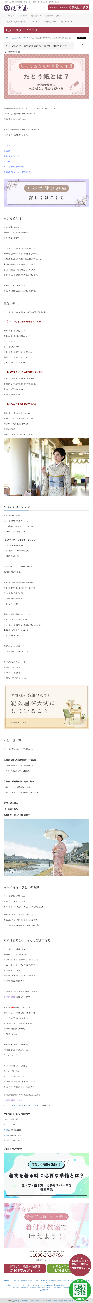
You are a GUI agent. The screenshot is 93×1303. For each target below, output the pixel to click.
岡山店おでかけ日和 (20, 1288)
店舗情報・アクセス (54, 16)
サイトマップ (19, 1285)
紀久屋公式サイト (46, 1290)
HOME (6, 38)
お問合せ (9, 1285)
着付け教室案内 (41, 1280)
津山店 (21, 1106)
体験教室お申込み (27, 1280)
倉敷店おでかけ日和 (37, 1288)
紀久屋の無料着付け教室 (13, 1100)
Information (48, 1285)
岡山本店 (7, 1106)
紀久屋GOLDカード (68, 22)
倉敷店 (14, 1106)
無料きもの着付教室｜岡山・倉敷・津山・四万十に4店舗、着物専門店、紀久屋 (43, 1301)
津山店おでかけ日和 (53, 1288)
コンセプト (11, 16)
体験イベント (36, 22)
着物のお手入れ (51, 22)
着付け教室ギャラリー (62, 1285)
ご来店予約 (23, 16)
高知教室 (37, 1106)
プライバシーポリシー (34, 1285)
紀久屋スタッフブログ (20, 38)
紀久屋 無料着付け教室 (17, 22)
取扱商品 (52, 1280)
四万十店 (28, 1106)
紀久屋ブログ (37, 16)
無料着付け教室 (9, 997)
